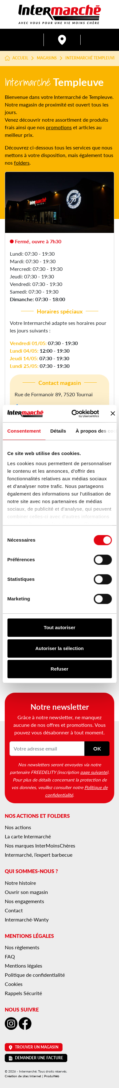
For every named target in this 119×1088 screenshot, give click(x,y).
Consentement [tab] (24, 431)
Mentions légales (23, 965)
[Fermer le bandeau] (113, 413)
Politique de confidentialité (35, 974)
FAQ (10, 956)
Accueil (16, 58)
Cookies (14, 984)
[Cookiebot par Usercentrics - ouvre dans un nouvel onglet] (74, 414)
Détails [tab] (58, 431)
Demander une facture (36, 1058)
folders (22, 162)
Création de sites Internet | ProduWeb (32, 1076)
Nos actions (18, 827)
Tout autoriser (60, 627)
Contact (14, 910)
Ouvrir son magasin (26, 892)
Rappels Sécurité (23, 993)
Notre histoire (20, 882)
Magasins (47, 58)
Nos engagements (24, 901)
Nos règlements (22, 947)
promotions (59, 127)
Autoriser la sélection (59, 648)
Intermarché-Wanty (27, 919)
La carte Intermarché (28, 836)
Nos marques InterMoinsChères (40, 845)
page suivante (93, 772)
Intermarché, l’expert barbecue (38, 854)
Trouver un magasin (33, 1047)
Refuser (60, 669)
